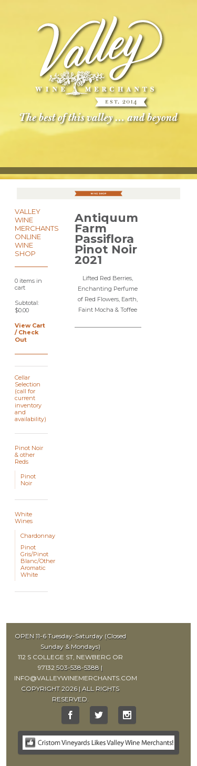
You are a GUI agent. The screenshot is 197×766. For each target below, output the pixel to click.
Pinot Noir (28, 480)
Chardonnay (37, 535)
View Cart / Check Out (30, 332)
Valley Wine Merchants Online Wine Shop (37, 232)
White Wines (24, 517)
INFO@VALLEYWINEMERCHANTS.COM (75, 678)
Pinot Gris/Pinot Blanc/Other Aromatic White (37, 561)
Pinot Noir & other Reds (29, 454)
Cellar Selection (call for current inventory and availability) (30, 398)
